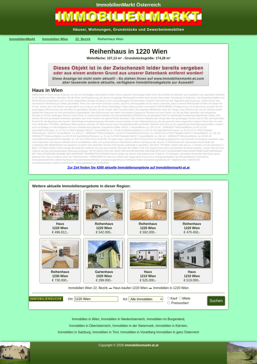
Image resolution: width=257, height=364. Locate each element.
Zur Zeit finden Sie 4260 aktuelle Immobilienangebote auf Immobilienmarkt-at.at (128, 167)
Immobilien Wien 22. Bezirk (88, 288)
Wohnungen (99, 30)
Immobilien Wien (55, 39)
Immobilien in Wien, (86, 319)
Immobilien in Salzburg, (75, 332)
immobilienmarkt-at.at (141, 345)
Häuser (79, 30)
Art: (125, 299)
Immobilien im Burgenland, (166, 319)
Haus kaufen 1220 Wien (130, 288)
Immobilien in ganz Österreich (177, 332)
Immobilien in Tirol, (105, 332)
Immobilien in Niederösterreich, (123, 319)
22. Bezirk (82, 39)
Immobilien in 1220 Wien (171, 288)
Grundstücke (125, 30)
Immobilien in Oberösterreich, (90, 325)
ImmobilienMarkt (22, 39)
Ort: (70, 299)
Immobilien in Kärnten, (172, 325)
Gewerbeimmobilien (165, 30)
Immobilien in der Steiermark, (133, 325)
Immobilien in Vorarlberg (137, 332)
